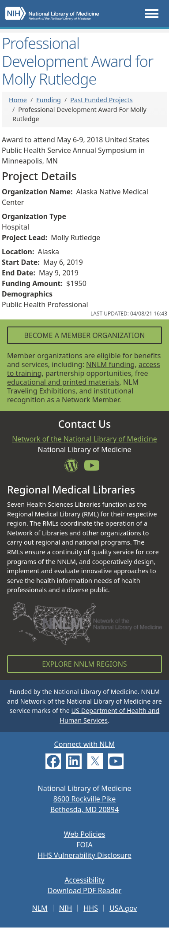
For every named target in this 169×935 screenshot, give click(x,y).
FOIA (84, 845)
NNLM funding (110, 364)
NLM (40, 908)
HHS (90, 908)
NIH (65, 908)
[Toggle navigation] (152, 13)
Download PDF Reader (85, 890)
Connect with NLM (84, 744)
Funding (48, 100)
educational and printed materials (63, 382)
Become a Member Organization (84, 335)
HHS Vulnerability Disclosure (84, 855)
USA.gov (123, 908)
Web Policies (84, 834)
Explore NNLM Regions (84, 664)
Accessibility (84, 880)
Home (18, 100)
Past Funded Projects (101, 100)
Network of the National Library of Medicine (84, 439)
